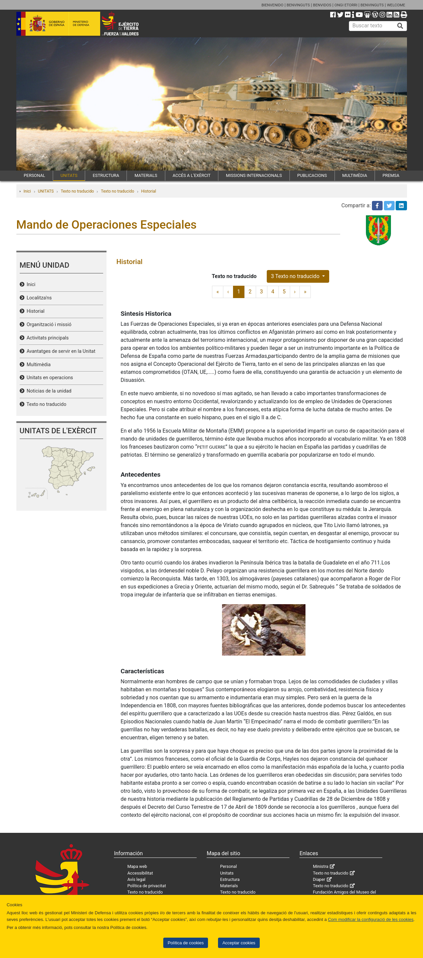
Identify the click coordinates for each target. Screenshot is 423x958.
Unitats (226, 873)
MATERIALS (146, 175)
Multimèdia (37, 365)
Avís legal (136, 879)
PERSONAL (34, 175)
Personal (228, 866)
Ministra (320, 866)
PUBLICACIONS (312, 175)
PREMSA (391, 175)
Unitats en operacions (48, 378)
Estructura (229, 879)
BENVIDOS (322, 5)
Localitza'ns (38, 298)
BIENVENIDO (272, 5)
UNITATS (68, 175)
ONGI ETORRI (346, 5)
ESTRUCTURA (106, 175)
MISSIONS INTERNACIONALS (254, 175)
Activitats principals (46, 338)
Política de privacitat (146, 885)
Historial (148, 191)
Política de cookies (186, 942)
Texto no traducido (77, 191)
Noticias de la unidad (47, 391)
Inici (27, 191)
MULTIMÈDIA (354, 175)
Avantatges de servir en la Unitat (59, 351)
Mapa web (137, 866)
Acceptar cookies (238, 942)
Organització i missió (47, 324)
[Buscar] (400, 26)
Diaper (319, 879)
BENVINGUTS (298, 5)
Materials (229, 885)
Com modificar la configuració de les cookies (370, 919)
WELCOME (396, 5)
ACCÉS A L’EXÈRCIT (192, 175)
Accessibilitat (140, 873)
